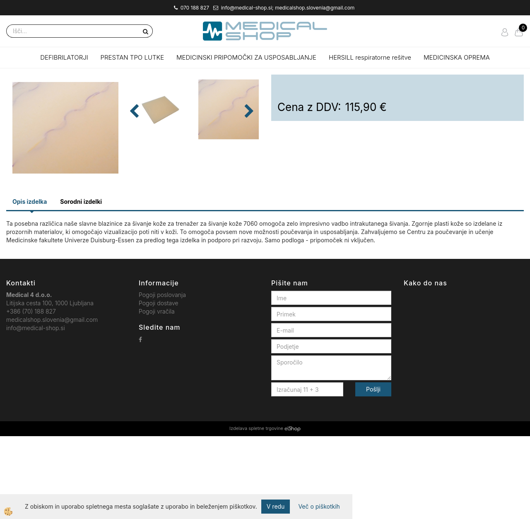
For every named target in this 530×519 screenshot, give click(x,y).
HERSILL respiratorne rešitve (370, 57)
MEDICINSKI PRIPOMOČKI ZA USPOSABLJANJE (246, 57)
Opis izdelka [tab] (29, 283)
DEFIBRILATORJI (64, 57)
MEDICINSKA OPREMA (457, 57)
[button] (248, 171)
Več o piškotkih (319, 506)
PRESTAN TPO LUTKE (132, 57)
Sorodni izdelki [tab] (81, 283)
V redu (276, 506)
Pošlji (373, 472)
